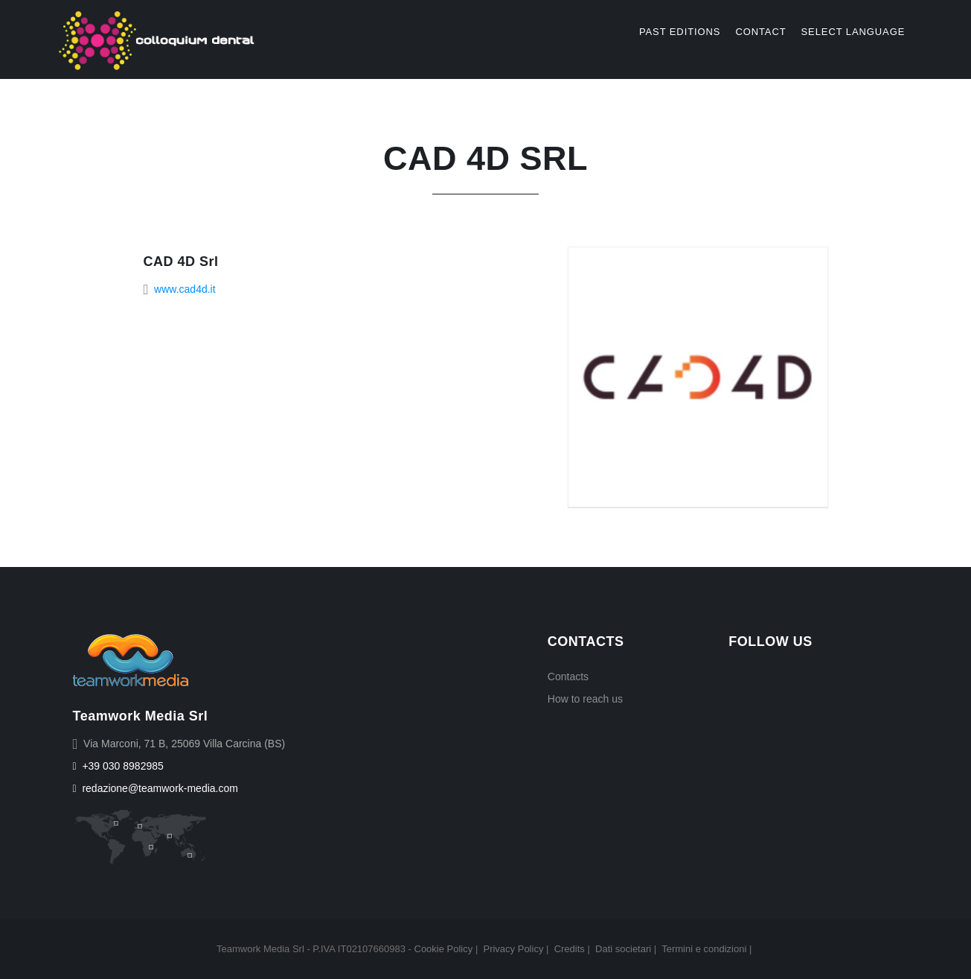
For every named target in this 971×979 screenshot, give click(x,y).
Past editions (679, 31)
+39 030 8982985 (118, 766)
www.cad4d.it (184, 289)
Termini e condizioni (703, 948)
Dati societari (623, 948)
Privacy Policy (513, 948)
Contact (760, 31)
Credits (569, 948)
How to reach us (585, 699)
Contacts (568, 676)
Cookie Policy (443, 948)
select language (853, 31)
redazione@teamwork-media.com (155, 788)
